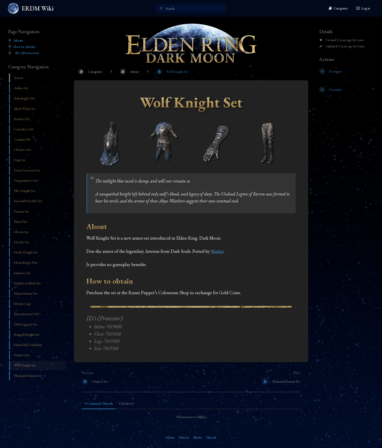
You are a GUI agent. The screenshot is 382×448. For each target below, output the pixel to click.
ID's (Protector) (27, 53)
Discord (211, 437)
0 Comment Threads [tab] (99, 403)
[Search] (161, 8)
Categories (338, 8)
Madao (217, 251)
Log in (363, 8)
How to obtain (24, 47)
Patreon (184, 437)
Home (170, 437)
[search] (191, 8)
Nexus (197, 437)
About (18, 40)
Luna (360, 40)
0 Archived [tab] (126, 403)
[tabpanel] (191, 417)
